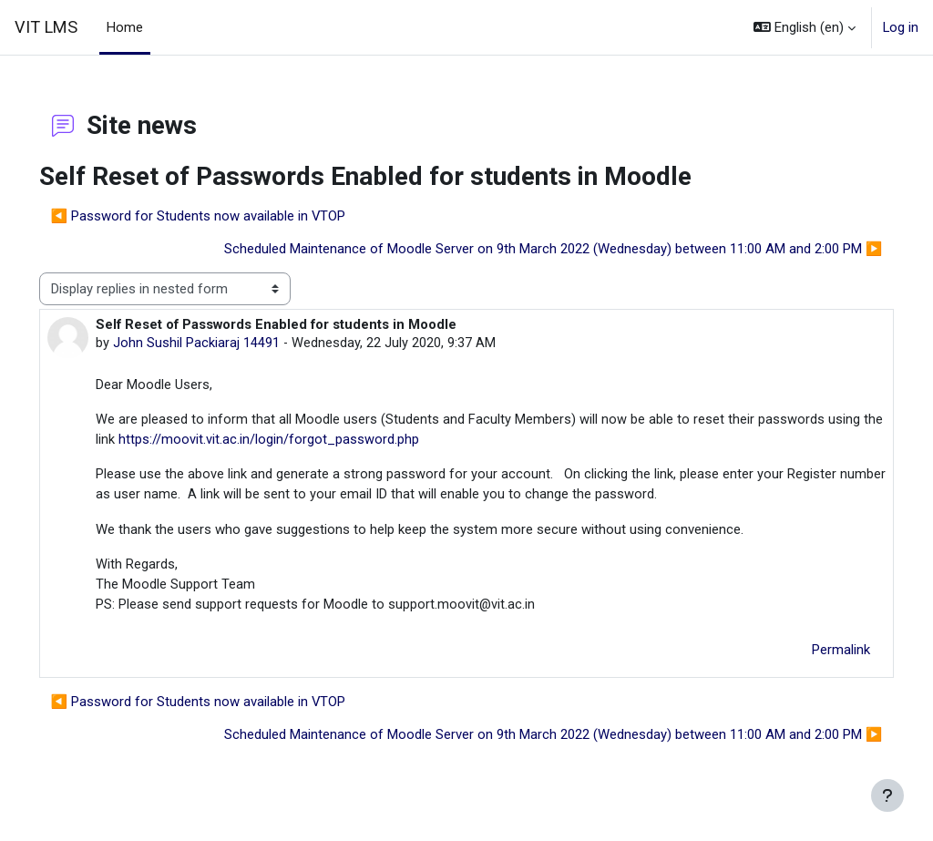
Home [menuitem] (125, 27)
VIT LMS (46, 26)
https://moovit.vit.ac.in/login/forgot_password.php (352, 441)
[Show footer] (887, 795)
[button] (804, 27)
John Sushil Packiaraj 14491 (221, 343)
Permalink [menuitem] (815, 652)
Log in (900, 27)
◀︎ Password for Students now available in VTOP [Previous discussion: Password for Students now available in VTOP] (224, 216)
